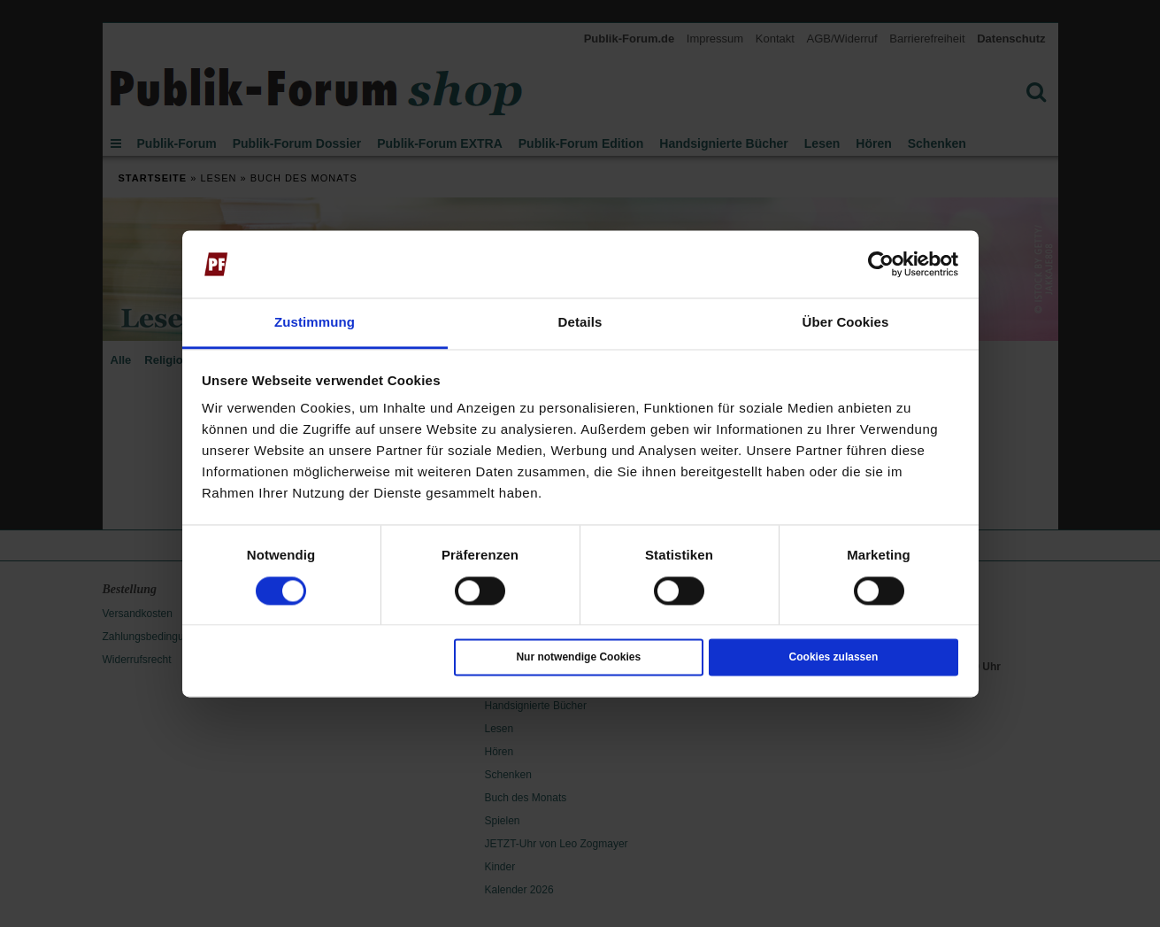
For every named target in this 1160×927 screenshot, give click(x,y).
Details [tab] (580, 322)
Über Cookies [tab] (846, 322)
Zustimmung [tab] (314, 322)
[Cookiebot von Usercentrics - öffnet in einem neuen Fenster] (880, 264)
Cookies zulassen (834, 658)
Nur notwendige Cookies (578, 658)
